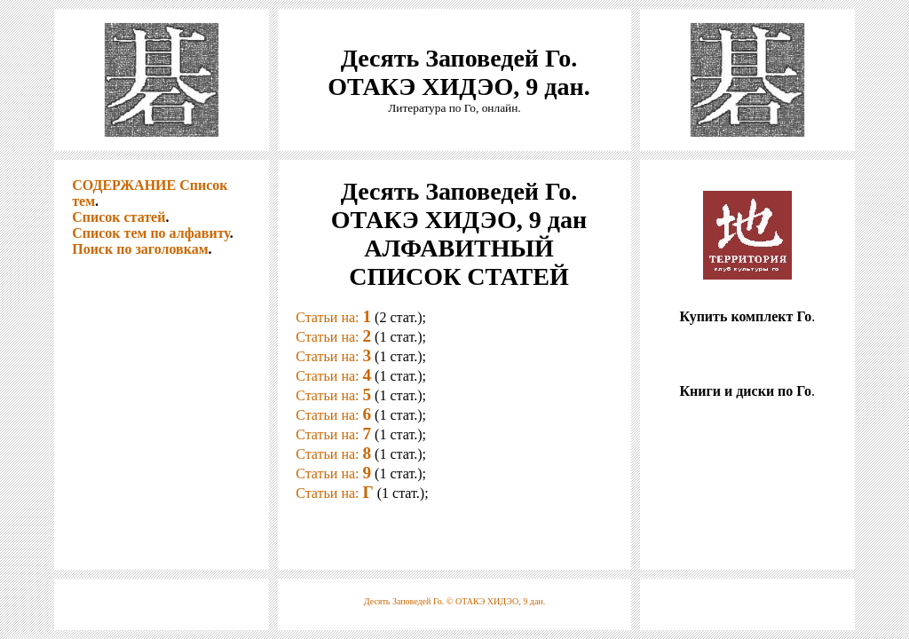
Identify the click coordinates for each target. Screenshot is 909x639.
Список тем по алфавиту (150, 233)
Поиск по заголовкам (140, 248)
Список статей (118, 217)
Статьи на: (333, 317)
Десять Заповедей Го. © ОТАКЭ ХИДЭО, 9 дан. (454, 601)
